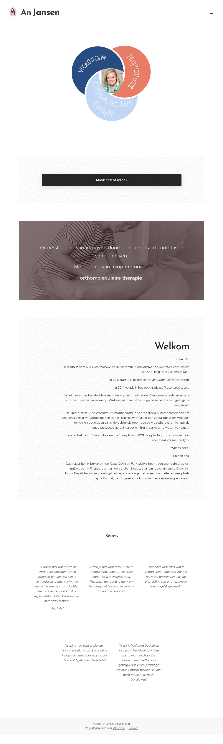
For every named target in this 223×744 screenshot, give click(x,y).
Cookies (133, 728)
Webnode (119, 728)
